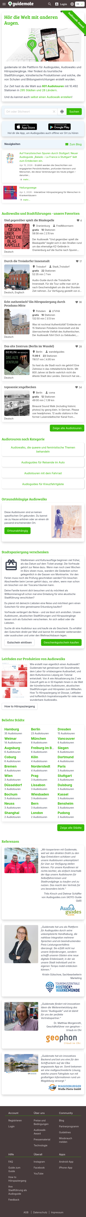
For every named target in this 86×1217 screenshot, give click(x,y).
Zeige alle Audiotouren (67, 428)
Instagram (39, 1161)
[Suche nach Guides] (49, 4)
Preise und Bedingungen (41, 1122)
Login (11, 1126)
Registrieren (15, 1120)
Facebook (39, 1167)
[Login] (60, 4)
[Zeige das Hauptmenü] (4, 4)
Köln (34, 757)
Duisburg (65, 785)
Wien (8, 776)
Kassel (63, 794)
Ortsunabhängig (17, 530)
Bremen (10, 766)
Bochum (10, 794)
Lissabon (38, 785)
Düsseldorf (13, 785)
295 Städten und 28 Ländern (38, 90)
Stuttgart (65, 776)
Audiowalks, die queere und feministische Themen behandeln (43, 449)
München (38, 739)
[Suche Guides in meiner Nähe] (62, 111)
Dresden (64, 729)
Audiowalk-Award (76, 20)
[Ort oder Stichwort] (30, 111)
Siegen (63, 748)
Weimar (10, 739)
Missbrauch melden (65, 1140)
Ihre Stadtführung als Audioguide (17, 1190)
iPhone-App (65, 1167)
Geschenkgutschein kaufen (61, 642)
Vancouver (66, 739)
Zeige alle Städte (71, 827)
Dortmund (65, 757)
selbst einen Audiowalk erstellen (51, 97)
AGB (25, 1212)
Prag (34, 776)
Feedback (13, 1199)
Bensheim (65, 803)
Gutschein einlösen (19, 642)
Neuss (9, 803)
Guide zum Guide (14, 1169)
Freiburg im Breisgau (47, 748)
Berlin (35, 729)
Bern (35, 803)
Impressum (57, 1212)
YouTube (38, 1173)
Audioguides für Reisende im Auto (43, 462)
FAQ (10, 1161)
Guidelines (65, 1132)
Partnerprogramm (69, 1126)
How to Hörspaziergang (19, 706)
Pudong (64, 813)
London (37, 813)
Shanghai (11, 813)
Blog (61, 1120)
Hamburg (11, 729)
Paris (62, 766)
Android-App (66, 1161)
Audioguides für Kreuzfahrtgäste (43, 484)
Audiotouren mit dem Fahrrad (43, 473)
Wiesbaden (40, 794)
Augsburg (12, 748)
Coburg (10, 757)
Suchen (74, 111)
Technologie (40, 1145)
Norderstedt (40, 766)
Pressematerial (42, 1139)
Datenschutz (40, 1212)
